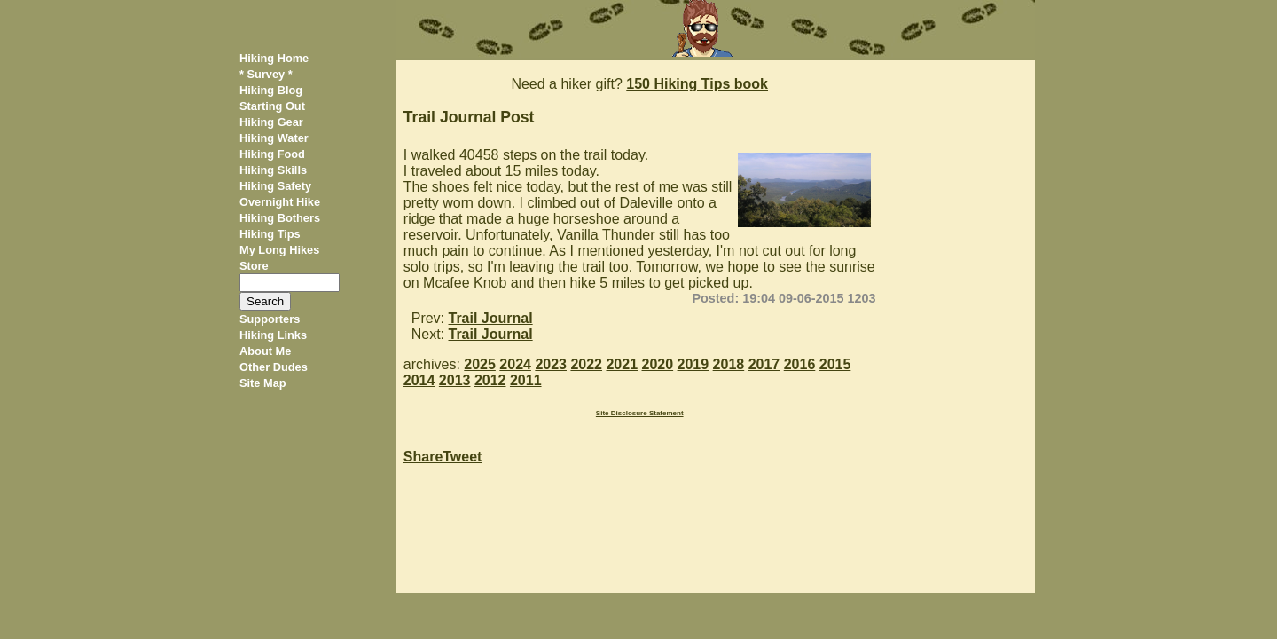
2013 (455, 380)
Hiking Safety (275, 186)
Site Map (262, 383)
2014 (419, 380)
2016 (800, 364)
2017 (764, 364)
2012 (490, 380)
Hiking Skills (273, 170)
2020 (658, 364)
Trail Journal (491, 318)
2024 (515, 364)
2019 (693, 364)
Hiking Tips (270, 234)
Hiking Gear (271, 122)
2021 (622, 364)
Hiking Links (273, 335)
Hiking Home (274, 58)
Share (423, 456)
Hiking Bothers (279, 218)
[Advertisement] (962, 326)
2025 (480, 364)
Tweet (462, 456)
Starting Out (272, 106)
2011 (526, 380)
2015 (835, 364)
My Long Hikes (279, 249)
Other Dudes (273, 367)
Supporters (269, 319)
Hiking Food (272, 154)
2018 (729, 364)
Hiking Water (274, 138)
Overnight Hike (279, 202)
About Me (265, 351)
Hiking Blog (270, 90)
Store (254, 265)
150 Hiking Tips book (697, 83)
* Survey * (266, 74)
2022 (586, 364)
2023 (551, 364)
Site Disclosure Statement (640, 413)
